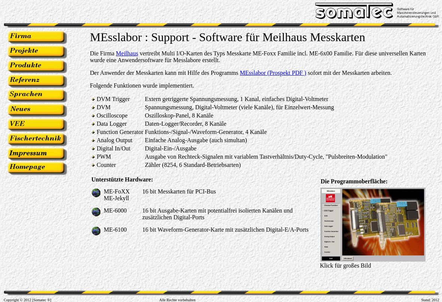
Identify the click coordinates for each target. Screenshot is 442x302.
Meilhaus (127, 53)
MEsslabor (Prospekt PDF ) (273, 73)
